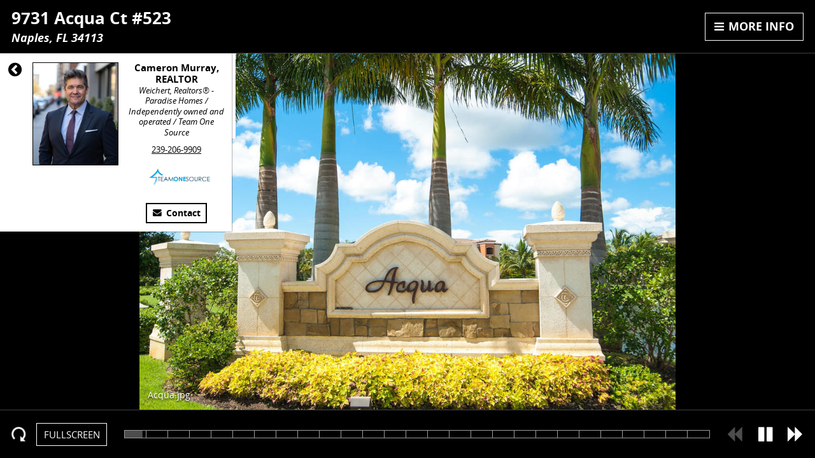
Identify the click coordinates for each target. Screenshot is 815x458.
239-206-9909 (176, 149)
